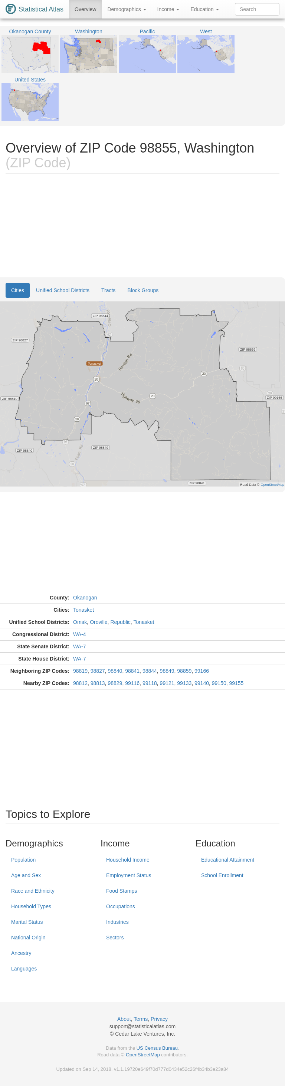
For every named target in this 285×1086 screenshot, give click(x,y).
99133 (184, 683)
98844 (149, 671)
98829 (115, 683)
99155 (236, 683)
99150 (219, 683)
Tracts (108, 290)
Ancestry (21, 953)
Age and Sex (26, 875)
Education (204, 9)
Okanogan (85, 598)
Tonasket (83, 610)
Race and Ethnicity (33, 891)
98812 (80, 683)
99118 (149, 683)
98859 (184, 671)
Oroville (98, 622)
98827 (98, 671)
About (124, 1019)
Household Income (128, 860)
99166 (201, 671)
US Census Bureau (157, 1048)
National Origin (28, 937)
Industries (117, 922)
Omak (80, 622)
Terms (141, 1019)
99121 (167, 683)
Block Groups (142, 290)
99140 (201, 683)
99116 (132, 683)
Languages (24, 969)
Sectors (115, 937)
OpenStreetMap (143, 1054)
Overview (85, 9)
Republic (120, 622)
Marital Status (27, 922)
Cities (17, 290)
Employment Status (128, 875)
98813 (98, 683)
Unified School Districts (62, 290)
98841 (132, 671)
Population (23, 860)
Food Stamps (121, 891)
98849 (167, 671)
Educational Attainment (227, 860)
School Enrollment (222, 875)
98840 (115, 671)
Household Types (31, 906)
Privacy (159, 1019)
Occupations (120, 906)
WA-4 (79, 634)
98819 (80, 671)
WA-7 (79, 646)
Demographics (126, 9)
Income (168, 9)
